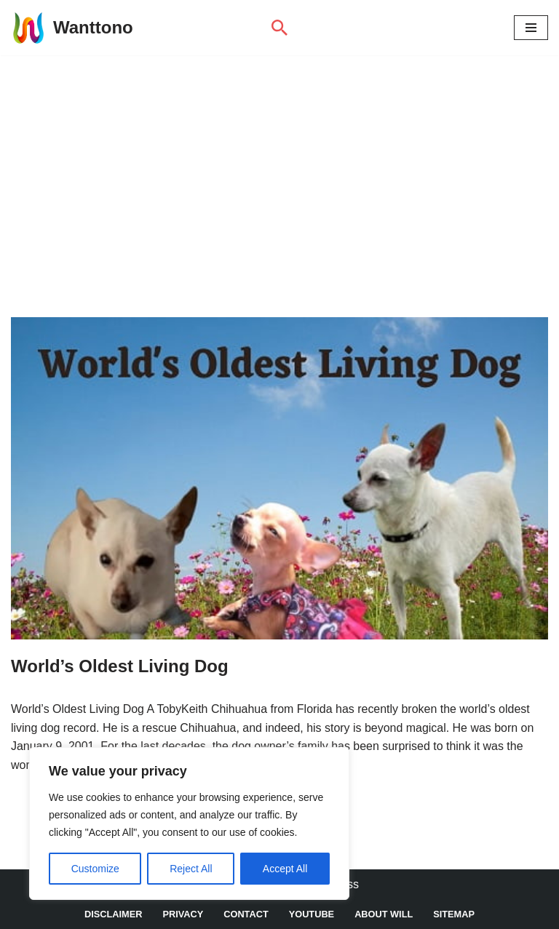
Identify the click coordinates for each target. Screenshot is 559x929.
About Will (383, 914)
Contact (246, 914)
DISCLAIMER (113, 914)
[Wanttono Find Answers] (72, 27)
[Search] (279, 28)
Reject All (191, 868)
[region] (189, 823)
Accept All (285, 868)
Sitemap (454, 914)
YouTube (312, 914)
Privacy (182, 914)
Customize (95, 868)
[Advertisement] (279, 164)
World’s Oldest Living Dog (120, 666)
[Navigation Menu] (531, 27)
